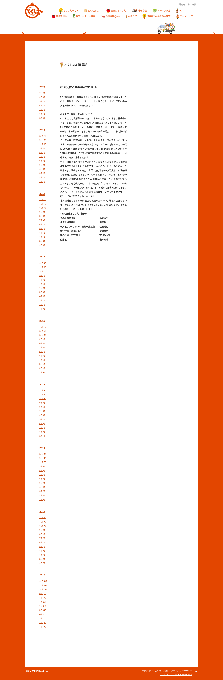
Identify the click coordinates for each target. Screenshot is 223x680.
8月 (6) (42, 471)
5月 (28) (42, 610)
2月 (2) (42, 241)
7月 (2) (42, 157)
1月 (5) (42, 309)
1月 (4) (42, 372)
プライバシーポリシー (181, 671)
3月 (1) (42, 110)
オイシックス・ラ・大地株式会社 (176, 674)
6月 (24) (42, 606)
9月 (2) (42, 148)
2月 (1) (42, 177)
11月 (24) (43, 585)
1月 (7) (42, 436)
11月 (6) (42, 522)
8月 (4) (42, 280)
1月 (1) (42, 118)
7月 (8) (42, 475)
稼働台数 (139, 10)
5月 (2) (42, 229)
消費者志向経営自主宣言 (156, 16)
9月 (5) (42, 403)
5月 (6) (42, 483)
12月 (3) (42, 263)
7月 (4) (42, 220)
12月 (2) (42, 200)
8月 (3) (42, 343)
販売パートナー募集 (84, 16)
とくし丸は (92, 10)
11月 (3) (42, 267)
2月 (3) (42, 114)
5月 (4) (42, 356)
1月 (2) (42, 245)
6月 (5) (42, 479)
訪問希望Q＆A (110, 16)
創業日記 (131, 16)
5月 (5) (42, 419)
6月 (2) (42, 97)
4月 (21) (42, 614)
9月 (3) (42, 212)
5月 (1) (42, 101)
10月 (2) (42, 208)
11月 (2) (42, 204)
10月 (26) (43, 589)
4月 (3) (42, 105)
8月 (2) (42, 153)
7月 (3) (42, 284)
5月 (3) (42, 165)
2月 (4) (42, 368)
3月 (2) (42, 173)
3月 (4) (42, 237)
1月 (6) (42, 500)
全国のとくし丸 (116, 10)
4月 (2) (42, 169)
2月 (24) (42, 623)
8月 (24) (42, 598)
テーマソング (184, 16)
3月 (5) (42, 491)
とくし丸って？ (68, 11)
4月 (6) (42, 424)
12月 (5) (42, 454)
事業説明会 (59, 16)
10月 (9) (42, 526)
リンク (181, 10)
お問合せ (181, 4)
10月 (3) (42, 144)
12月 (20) (43, 581)
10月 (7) (42, 462)
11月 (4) (42, 394)
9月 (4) (42, 339)
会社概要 (192, 4)
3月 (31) (42, 618)
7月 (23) (42, 602)
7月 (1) (42, 93)
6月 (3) (42, 288)
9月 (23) (42, 594)
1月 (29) (42, 627)
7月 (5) (42, 347)
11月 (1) (42, 140)
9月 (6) (42, 466)
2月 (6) (42, 432)
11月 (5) (42, 458)
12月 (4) (42, 136)
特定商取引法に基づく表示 (155, 671)
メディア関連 (161, 11)
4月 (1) (42, 233)
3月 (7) (42, 428)
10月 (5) (42, 399)
